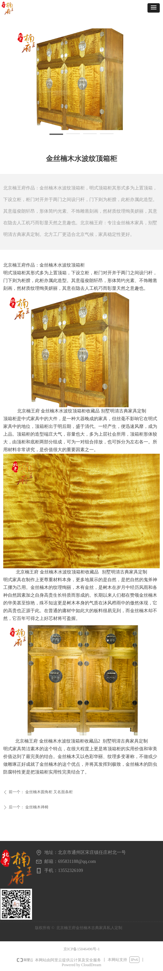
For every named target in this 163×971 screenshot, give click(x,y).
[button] (153, 8)
